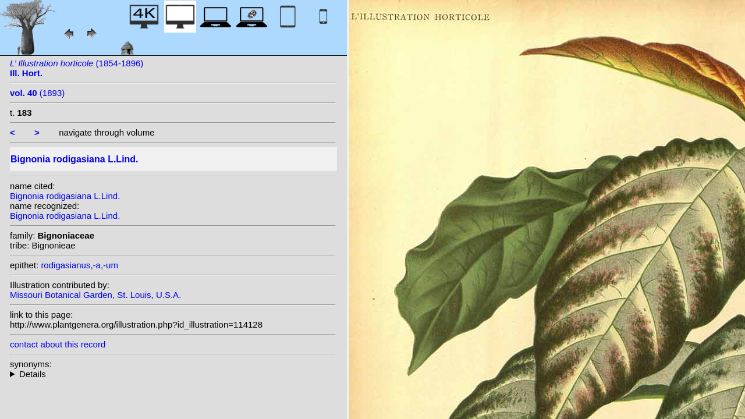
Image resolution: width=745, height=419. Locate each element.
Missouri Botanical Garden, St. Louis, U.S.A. (95, 295)
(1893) (37, 93)
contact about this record (57, 344)
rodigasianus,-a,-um (79, 265)
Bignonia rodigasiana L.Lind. (65, 196)
